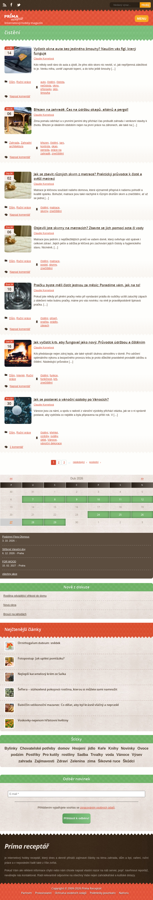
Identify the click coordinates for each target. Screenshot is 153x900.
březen (44, 142)
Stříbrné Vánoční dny (13, 549)
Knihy (113, 748)
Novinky (128, 748)
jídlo (91, 748)
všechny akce (9, 574)
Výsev (137, 755)
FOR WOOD (9, 561)
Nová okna (9, 605)
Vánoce (52, 439)
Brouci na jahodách (15, 614)
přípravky (45, 89)
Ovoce (143, 748)
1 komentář (16, 447)
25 (120, 514)
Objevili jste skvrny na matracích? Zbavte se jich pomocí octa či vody (89, 228)
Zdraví (62, 761)
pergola (44, 150)
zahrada (25, 761)
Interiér (20, 375)
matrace (54, 207)
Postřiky (33, 755)
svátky (54, 436)
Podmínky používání (102, 893)
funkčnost (46, 379)
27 (11, 522)
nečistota (45, 85)
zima (91, 761)
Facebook (12, 5)
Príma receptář (13, 17)
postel (44, 264)
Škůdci (129, 761)
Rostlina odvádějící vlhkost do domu (25, 595)
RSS (5, 5)
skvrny (44, 211)
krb (55, 379)
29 (54, 522)
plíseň (53, 318)
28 (32, 522)
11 (120, 499)
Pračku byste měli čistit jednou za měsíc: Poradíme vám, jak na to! (87, 285)
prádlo (54, 321)
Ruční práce (23, 82)
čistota (60, 82)
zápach (44, 325)
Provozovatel (43, 893)
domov (63, 748)
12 (142, 499)
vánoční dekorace (51, 443)
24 (98, 514)
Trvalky (97, 755)
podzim (17, 755)
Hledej (145, 5)
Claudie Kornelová (44, 58)
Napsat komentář (20, 96)
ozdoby (44, 436)
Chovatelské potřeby (37, 748)
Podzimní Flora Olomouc (15, 536)
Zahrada (14, 142)
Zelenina (77, 761)
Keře (102, 748)
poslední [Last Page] (94, 462)
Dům (12, 82)
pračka (44, 321)
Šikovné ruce (109, 761)
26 (142, 514)
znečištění (58, 153)
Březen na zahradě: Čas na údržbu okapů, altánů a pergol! (81, 109)
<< (11, 478)
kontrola (45, 146)
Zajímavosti (44, 761)
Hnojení (78, 748)
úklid (43, 439)
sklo (55, 89)
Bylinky (10, 748)
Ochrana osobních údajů (70, 893)
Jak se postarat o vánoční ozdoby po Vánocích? (71, 399)
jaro (62, 142)
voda (109, 755)
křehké (54, 432)
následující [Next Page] (79, 462)
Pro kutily (51, 755)
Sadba (82, 755)
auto (43, 82)
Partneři (26, 893)
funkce (54, 375)
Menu (141, 18)
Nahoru (124, 893)
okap (54, 146)
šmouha (45, 92)
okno (56, 85)
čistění (51, 82)
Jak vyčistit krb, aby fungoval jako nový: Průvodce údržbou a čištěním (89, 342)
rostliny (68, 755)
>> (142, 478)
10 (98, 499)
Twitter (19, 5)
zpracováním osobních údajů (97, 807)
